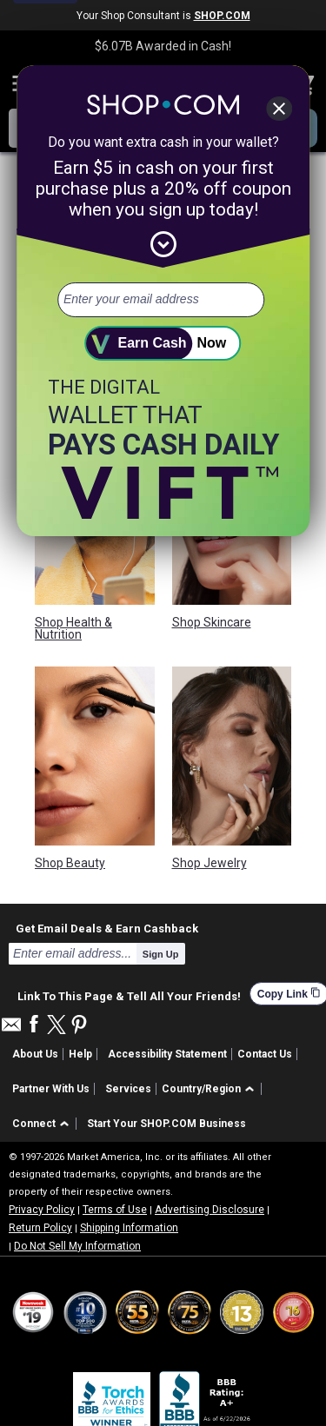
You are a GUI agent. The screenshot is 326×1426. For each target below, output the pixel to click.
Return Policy (40, 1228)
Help (80, 1054)
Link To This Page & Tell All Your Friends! (129, 994)
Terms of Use (115, 1210)
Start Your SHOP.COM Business (166, 1124)
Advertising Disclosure (209, 1210)
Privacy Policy (42, 1210)
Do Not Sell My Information (77, 1246)
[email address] (160, 299)
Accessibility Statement (167, 1054)
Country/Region (201, 1089)
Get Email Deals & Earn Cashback (107, 928)
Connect (34, 1124)
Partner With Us (51, 1089)
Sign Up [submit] (161, 954)
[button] (211, 1089)
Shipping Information (129, 1228)
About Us (35, 1054)
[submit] (163, 343)
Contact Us (264, 1054)
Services (128, 1089)
